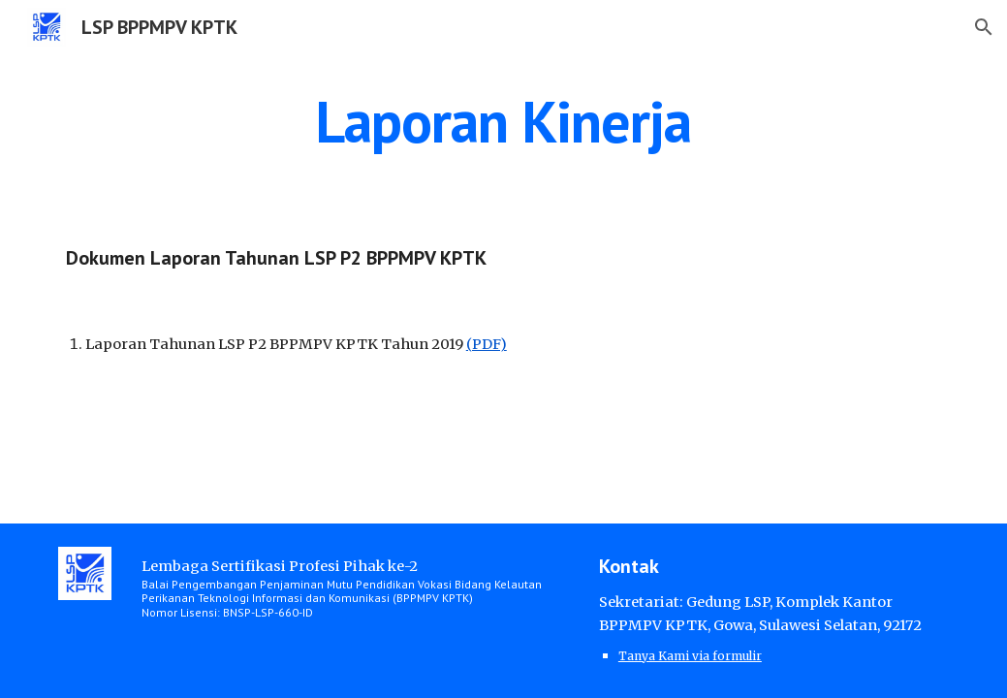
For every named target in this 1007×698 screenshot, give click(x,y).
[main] (503, 121)
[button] (983, 27)
